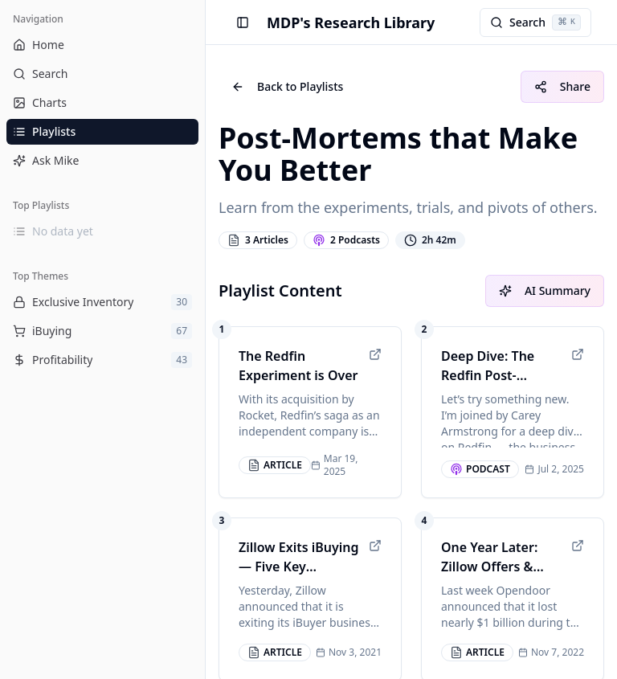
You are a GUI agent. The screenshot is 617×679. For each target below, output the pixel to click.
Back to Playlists (287, 86)
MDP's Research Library (351, 22)
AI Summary (544, 290)
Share (562, 86)
